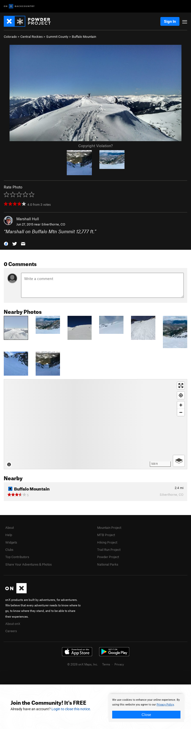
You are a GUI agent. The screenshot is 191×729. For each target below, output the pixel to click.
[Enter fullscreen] (180, 385)
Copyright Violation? (95, 145)
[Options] (178, 460)
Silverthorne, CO (53, 224)
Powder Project (108, 557)
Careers (11, 631)
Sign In (170, 21)
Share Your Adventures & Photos (28, 564)
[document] (146, 707)
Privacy (119, 664)
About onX (12, 624)
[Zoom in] (180, 405)
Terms (106, 664)
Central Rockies (31, 37)
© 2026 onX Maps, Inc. (82, 664)
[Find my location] (180, 395)
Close (146, 714)
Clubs (9, 550)
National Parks (107, 564)
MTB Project (106, 535)
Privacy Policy (165, 704)
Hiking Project (107, 542)
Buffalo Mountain (84, 37)
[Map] (95, 424)
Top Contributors (17, 557)
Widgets (11, 542)
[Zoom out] (180, 412)
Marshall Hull (27, 218)
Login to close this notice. (71, 709)
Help (8, 535)
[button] (6, 243)
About (9, 528)
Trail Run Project (108, 550)
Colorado (10, 37)
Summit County (57, 37)
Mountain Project (109, 528)
